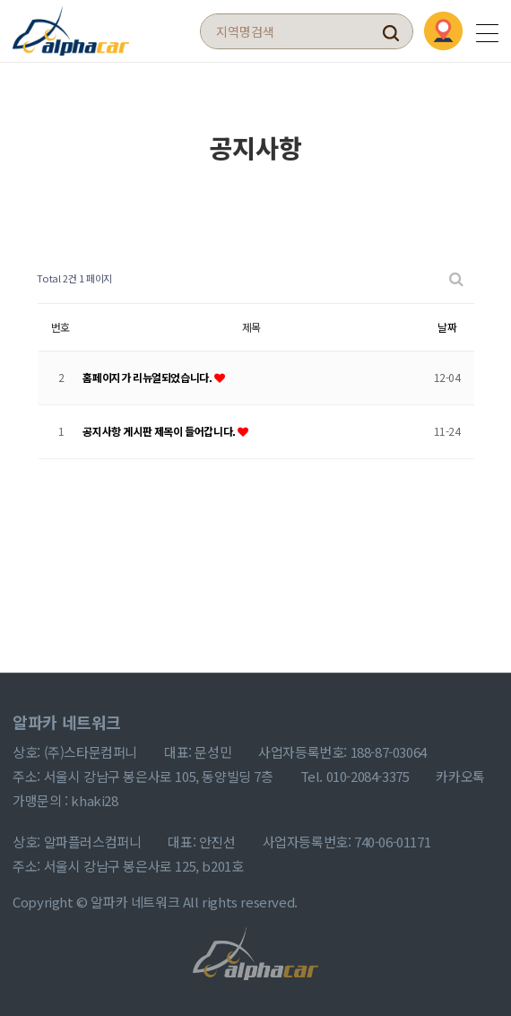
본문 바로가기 (0, 0)
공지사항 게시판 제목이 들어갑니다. (160, 431)
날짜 (446, 326)
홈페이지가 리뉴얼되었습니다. (148, 377)
